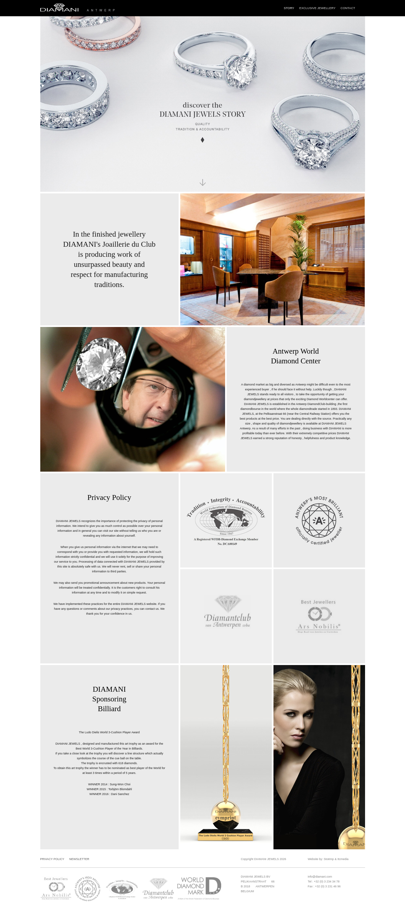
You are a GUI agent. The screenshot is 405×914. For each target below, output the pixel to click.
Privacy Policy (52, 859)
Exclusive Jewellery (317, 8)
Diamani (102, 8)
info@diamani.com (320, 876)
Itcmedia (342, 859)
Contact (348, 8)
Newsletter (79, 859)
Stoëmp (329, 859)
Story (289, 8)
